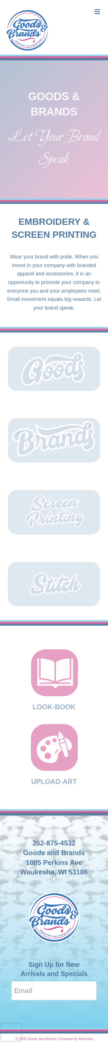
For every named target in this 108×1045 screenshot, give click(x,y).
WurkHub (85, 1039)
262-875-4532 (54, 843)
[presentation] (11, 1032)
